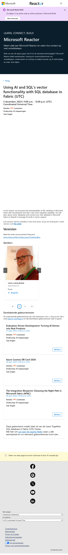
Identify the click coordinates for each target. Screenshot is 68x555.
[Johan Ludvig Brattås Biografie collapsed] (13, 293)
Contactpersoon (11, 529)
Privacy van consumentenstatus (17, 545)
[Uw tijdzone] (33, 520)
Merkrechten (10, 531)
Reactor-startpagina (15, 318)
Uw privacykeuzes (13, 543)
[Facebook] (33, 468)
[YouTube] (33, 494)
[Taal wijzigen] (33, 514)
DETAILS (57, 349)
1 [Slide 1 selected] (19, 306)
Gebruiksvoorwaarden (13, 537)
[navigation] (13, 306)
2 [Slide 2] (25, 306)
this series (17, 224)
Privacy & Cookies (12, 534)
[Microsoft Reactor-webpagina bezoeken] (36, 3)
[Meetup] (33, 477)
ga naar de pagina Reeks (30, 431)
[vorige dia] (5, 270)
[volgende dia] (39, 270)
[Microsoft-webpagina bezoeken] (8, 3)
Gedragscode (10, 540)
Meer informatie (12, 18)
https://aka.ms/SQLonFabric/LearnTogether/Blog (21, 237)
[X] (33, 485)
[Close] (65, 10)
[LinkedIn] (33, 503)
